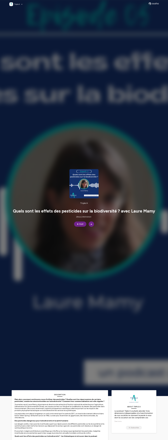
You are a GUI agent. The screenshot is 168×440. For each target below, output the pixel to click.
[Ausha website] (154, 3)
